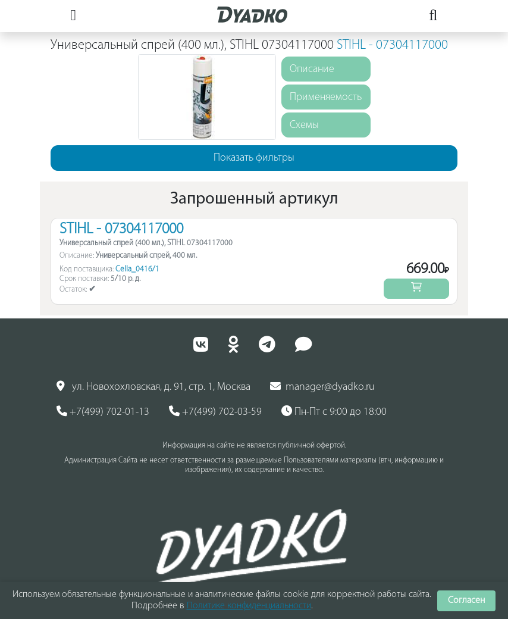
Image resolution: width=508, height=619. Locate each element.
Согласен (466, 600)
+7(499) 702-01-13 (103, 412)
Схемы (304, 125)
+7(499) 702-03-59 (215, 412)
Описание (312, 69)
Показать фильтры (254, 158)
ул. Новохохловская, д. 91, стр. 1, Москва (153, 387)
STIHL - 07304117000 (392, 45)
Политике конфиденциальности (249, 606)
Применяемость (326, 97)
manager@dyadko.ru (322, 387)
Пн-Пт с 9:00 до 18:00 (334, 412)
